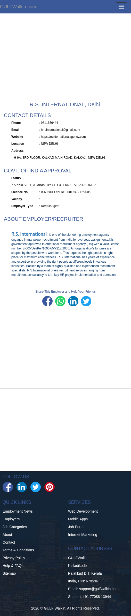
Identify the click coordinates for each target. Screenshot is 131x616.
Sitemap (9, 573)
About (7, 535)
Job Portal (76, 527)
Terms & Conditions (18, 550)
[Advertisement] (65, 60)
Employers (11, 519)
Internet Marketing (82, 535)
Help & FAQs (13, 566)
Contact (9, 542)
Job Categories (15, 527)
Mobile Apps (78, 519)
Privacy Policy (14, 558)
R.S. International (29, 234)
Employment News (18, 511)
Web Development (83, 511)
